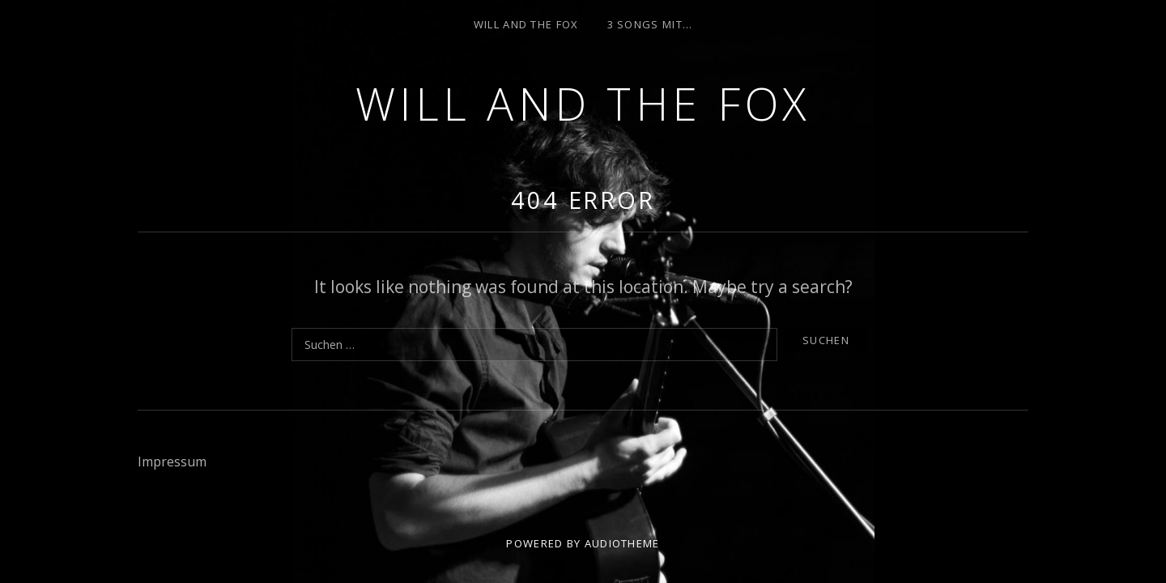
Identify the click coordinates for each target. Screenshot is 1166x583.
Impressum (172, 461)
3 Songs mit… (650, 24)
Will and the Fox (583, 103)
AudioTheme (622, 543)
